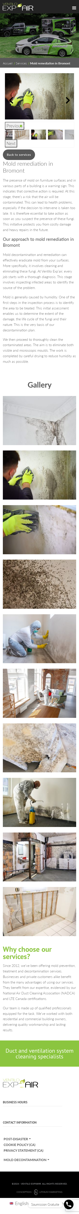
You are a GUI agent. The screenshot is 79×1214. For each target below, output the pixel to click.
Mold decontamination (25, 1160)
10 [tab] (58, 126)
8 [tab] (50, 126)
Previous (14, 125)
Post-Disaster (16, 1139)
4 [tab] (33, 126)
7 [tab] (46, 126)
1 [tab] (21, 126)
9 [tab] (54, 126)
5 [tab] (37, 126)
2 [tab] (25, 126)
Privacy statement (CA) (23, 1150)
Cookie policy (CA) (19, 1145)
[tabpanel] (38, 135)
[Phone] (68, 1204)
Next (11, 143)
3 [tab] (29, 126)
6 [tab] (41, 126)
